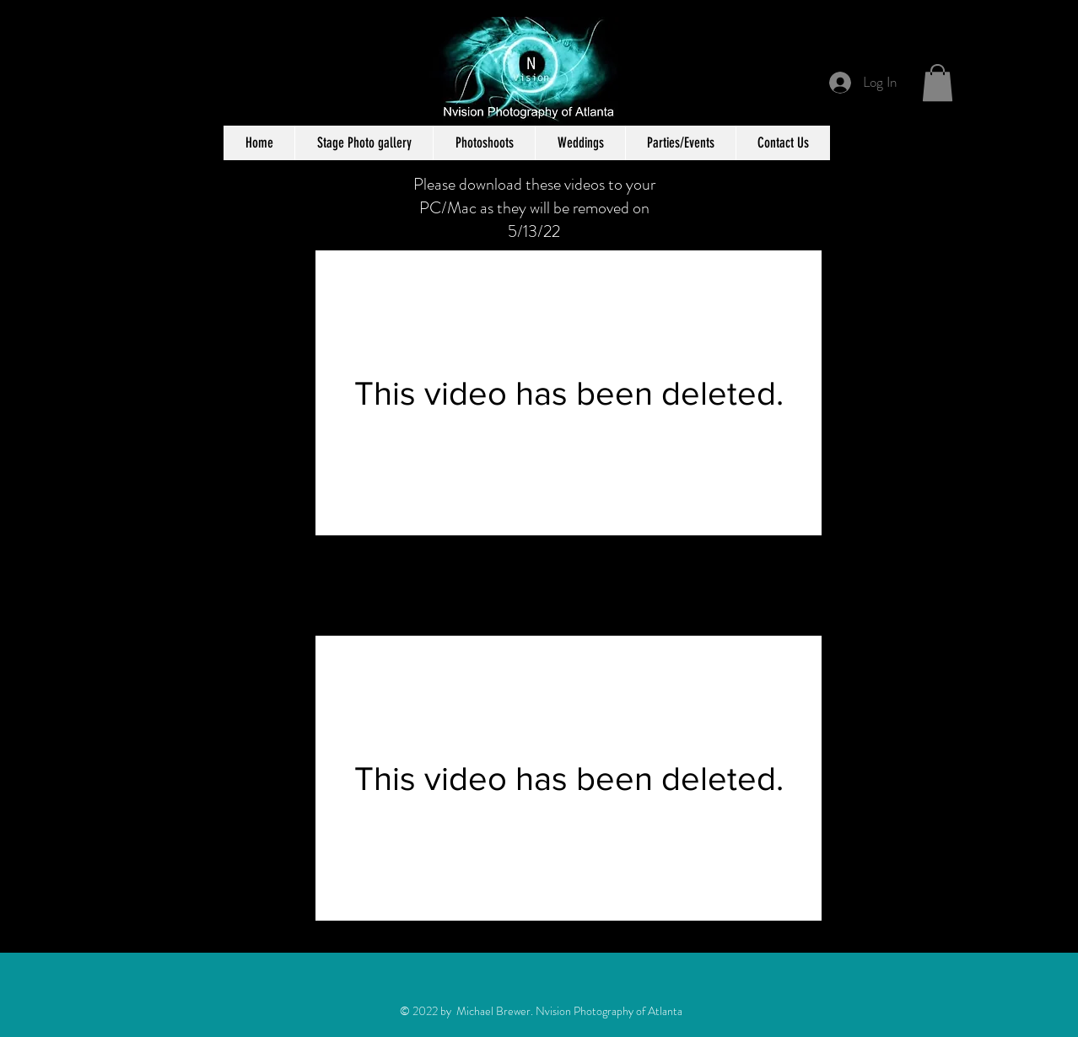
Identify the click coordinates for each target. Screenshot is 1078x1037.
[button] (937, 82)
